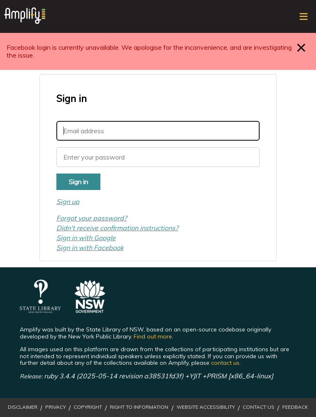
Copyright (88, 407)
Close (301, 47)
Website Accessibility (206, 407)
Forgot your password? (91, 218)
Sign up (67, 201)
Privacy (55, 407)
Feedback (295, 407)
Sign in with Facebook (89, 247)
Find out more (153, 336)
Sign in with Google (86, 238)
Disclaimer (22, 407)
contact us (225, 362)
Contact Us (258, 407)
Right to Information (139, 407)
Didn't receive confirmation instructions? (117, 228)
